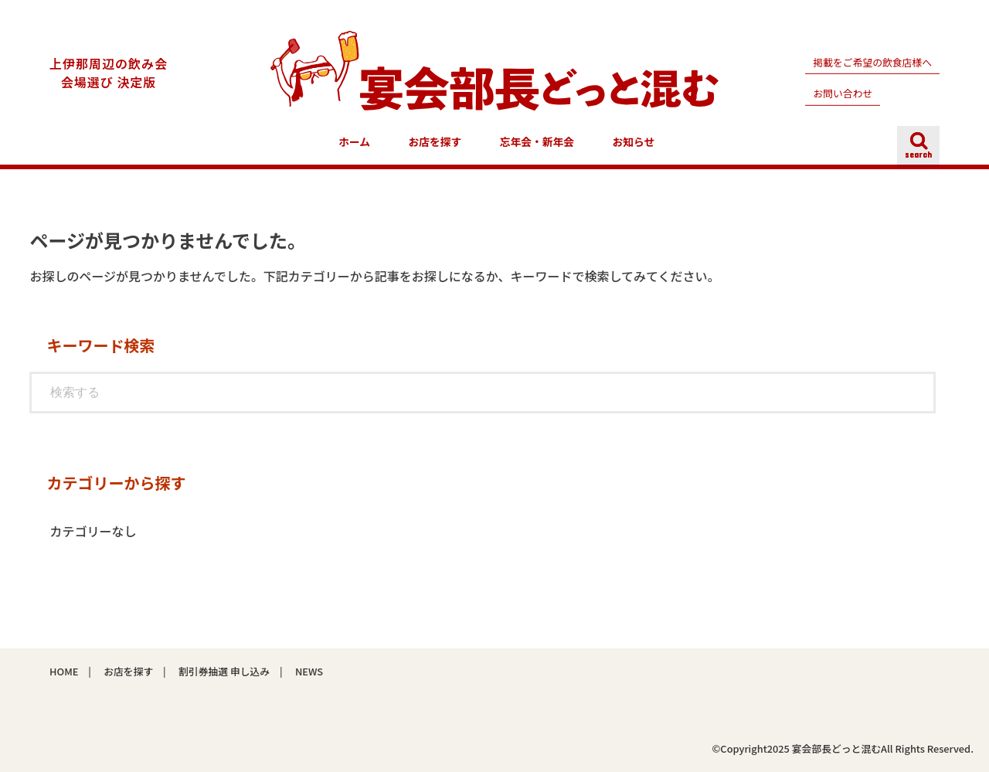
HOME (63, 671)
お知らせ (634, 141)
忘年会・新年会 (537, 141)
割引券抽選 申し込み (224, 671)
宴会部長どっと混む (836, 748)
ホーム (354, 141)
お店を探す (435, 141)
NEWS (309, 671)
